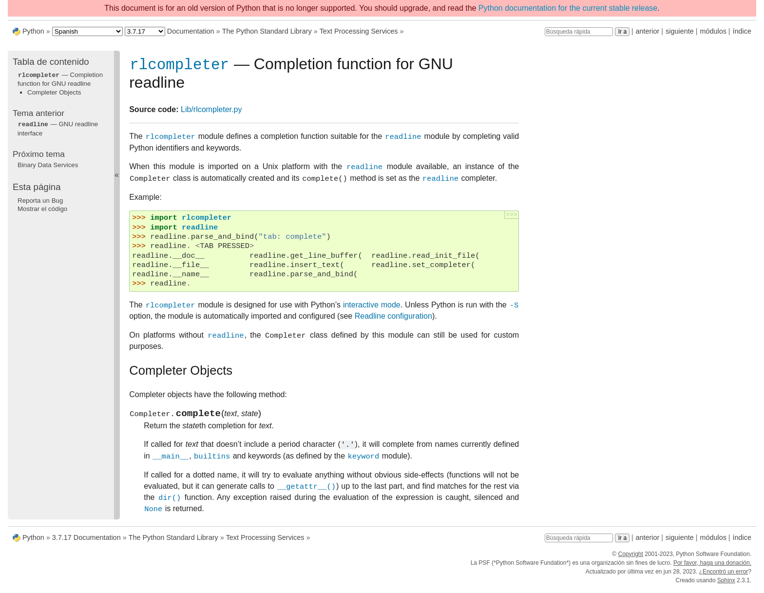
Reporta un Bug (40, 199)
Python (33, 31)
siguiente (680, 31)
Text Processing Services (359, 31)
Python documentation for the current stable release (567, 8)
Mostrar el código (42, 207)
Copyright (630, 558)
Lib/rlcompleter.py (211, 111)
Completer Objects (54, 92)
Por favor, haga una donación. (712, 566)
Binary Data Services (48, 164)
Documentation (190, 31)
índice (742, 31)
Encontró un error (725, 575)
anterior (648, 31)
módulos (713, 31)
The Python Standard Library (267, 31)
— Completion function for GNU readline (60, 79)
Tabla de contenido (51, 62)
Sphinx (726, 584)
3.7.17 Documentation (86, 541)
